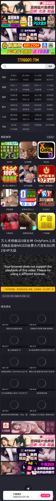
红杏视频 (13, 129)
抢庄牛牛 (50, 79)
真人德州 (25, 75)
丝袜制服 (25, 89)
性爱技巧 (50, 119)
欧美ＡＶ (37, 85)
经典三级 (25, 99)
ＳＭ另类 (50, 89)
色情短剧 (25, 129)
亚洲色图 (25, 105)
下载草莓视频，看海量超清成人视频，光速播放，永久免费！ (29, 289)
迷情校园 (13, 119)
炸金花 (25, 79)
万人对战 (37, 75)
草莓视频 (37, 125)
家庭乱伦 (25, 115)
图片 (4, 107)
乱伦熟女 (37, 99)
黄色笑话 (37, 119)
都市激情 (13, 115)
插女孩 (13, 125)
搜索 (50, 66)
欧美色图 (37, 105)
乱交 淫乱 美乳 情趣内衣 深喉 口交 (16, 296)
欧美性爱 (50, 95)
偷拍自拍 (25, 95)
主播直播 (37, 89)
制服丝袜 (13, 99)
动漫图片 (50, 105)
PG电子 (14, 75)
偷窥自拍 (13, 105)
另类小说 (25, 119)
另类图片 (50, 109)
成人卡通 (37, 95)
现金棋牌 (37, 79)
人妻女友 (37, 115)
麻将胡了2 (14, 79)
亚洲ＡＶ (13, 85)
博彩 (4, 77)
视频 (4, 87)
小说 (4, 116)
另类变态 (50, 99)
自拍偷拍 (25, 85)
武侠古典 (50, 115)
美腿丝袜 (13, 109)
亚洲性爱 (13, 95)
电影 (4, 97)
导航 (4, 126)
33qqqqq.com (28, 60)
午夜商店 (25, 125)
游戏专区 (50, 75)
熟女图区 (37, 109)
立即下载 (45, 495)
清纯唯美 (25, 109)
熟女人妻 (13, 89)
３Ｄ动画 (50, 85)
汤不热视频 (50, 125)
